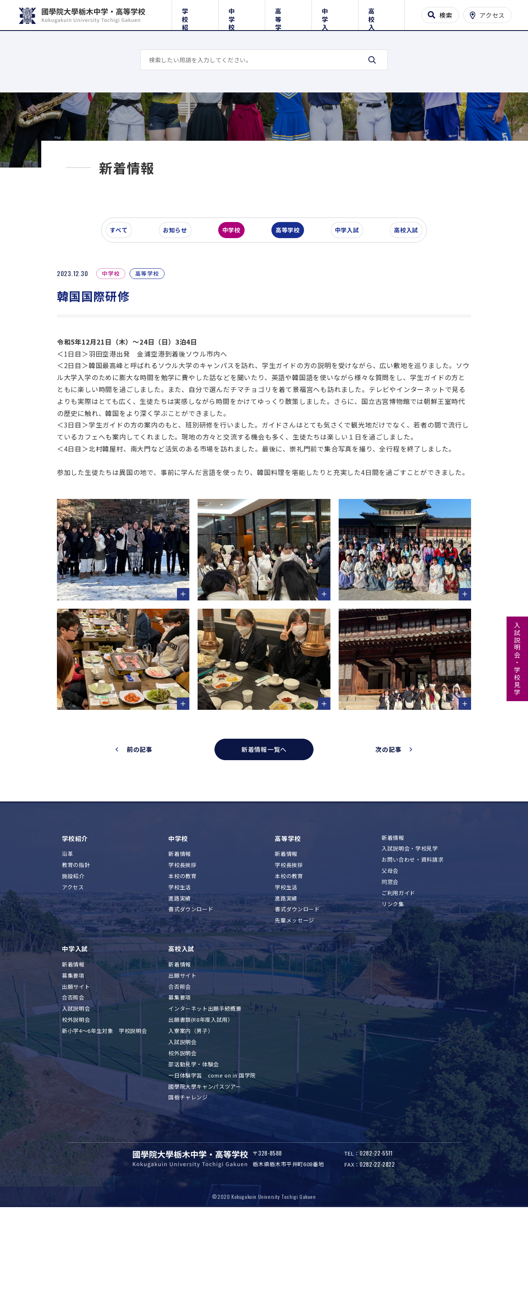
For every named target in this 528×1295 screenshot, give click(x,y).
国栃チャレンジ (188, 1170)
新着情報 (179, 926)
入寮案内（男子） (190, 1103)
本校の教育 (182, 948)
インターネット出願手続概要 (204, 1081)
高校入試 (381, 13)
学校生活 (179, 960)
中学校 (241, 13)
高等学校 (288, 13)
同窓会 (390, 954)
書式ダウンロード (190, 981)
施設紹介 (73, 948)
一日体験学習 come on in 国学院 (212, 1147)
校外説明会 (76, 1092)
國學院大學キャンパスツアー (204, 1159)
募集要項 (73, 1048)
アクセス (73, 960)
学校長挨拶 (182, 937)
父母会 (390, 943)
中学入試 (335, 13)
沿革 (67, 926)
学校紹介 (195, 13)
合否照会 (73, 1070)
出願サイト (76, 1059)
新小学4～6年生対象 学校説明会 (104, 1103)
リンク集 (393, 977)
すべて (123, 286)
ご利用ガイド (398, 965)
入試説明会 (76, 1081)
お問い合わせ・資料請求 (412, 932)
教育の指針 (76, 937)
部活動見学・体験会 (193, 1137)
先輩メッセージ (294, 993)
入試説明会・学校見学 (517, 659)
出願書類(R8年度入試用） (200, 1092)
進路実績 (179, 970)
